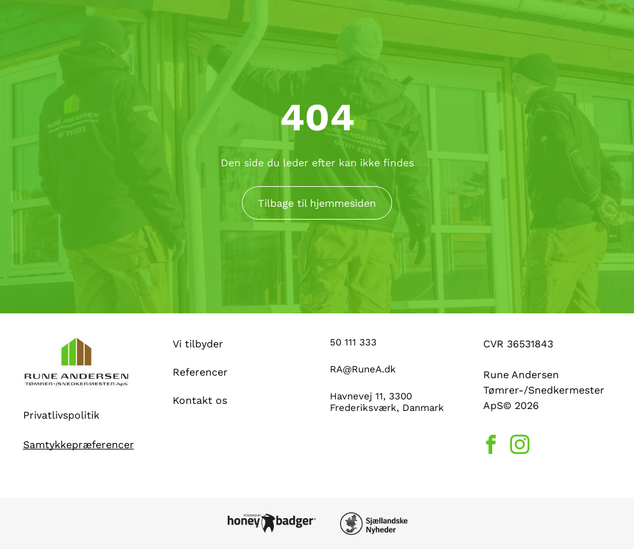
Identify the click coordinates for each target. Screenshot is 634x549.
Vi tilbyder (198, 344)
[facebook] (491, 446)
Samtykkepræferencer (78, 445)
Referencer (200, 372)
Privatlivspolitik (61, 415)
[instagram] (520, 446)
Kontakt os (200, 400)
